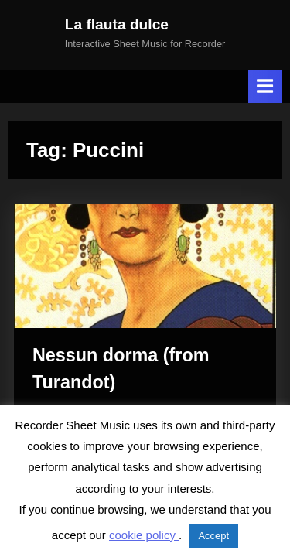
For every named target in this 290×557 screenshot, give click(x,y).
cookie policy (144, 535)
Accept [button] (213, 536)
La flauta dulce (117, 24)
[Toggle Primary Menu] (265, 86)
